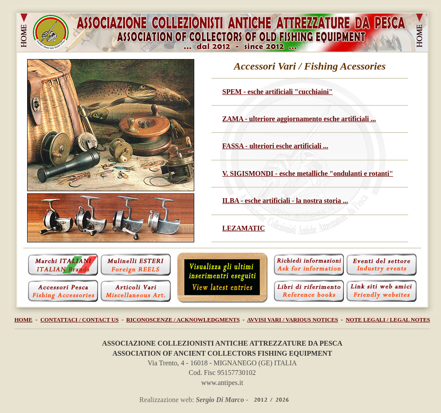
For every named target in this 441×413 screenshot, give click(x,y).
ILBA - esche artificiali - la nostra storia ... (285, 200)
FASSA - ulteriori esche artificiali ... (275, 146)
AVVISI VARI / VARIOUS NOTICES (292, 319)
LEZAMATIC (243, 228)
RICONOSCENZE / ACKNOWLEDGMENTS (183, 319)
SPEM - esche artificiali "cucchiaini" (277, 91)
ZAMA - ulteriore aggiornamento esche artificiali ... (299, 118)
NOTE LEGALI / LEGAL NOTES (388, 319)
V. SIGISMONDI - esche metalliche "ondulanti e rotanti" (307, 173)
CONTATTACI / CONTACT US (79, 319)
